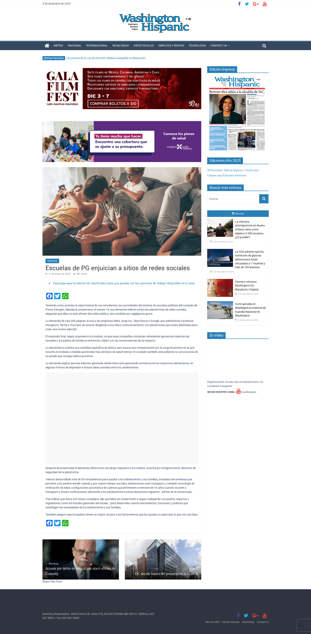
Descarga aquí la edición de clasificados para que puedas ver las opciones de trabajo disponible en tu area (123, 283)
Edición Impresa (231, 622)
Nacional (75, 45)
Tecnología (197, 45)
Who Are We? (212, 622)
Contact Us (219, 45)
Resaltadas (121, 45)
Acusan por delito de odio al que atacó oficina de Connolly (80, 569)
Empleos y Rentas (171, 45)
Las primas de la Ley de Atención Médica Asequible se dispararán (106, 58)
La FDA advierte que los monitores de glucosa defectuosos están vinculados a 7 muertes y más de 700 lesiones (250, 259)
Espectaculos (144, 45)
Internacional (97, 45)
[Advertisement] (121, 418)
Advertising (248, 622)
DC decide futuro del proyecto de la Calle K (163, 571)
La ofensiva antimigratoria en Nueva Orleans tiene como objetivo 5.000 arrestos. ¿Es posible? (250, 229)
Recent (238, 213)
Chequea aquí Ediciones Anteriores (226, 175)
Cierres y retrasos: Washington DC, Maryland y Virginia (247, 285)
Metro (58, 45)
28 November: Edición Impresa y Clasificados (233, 170)
